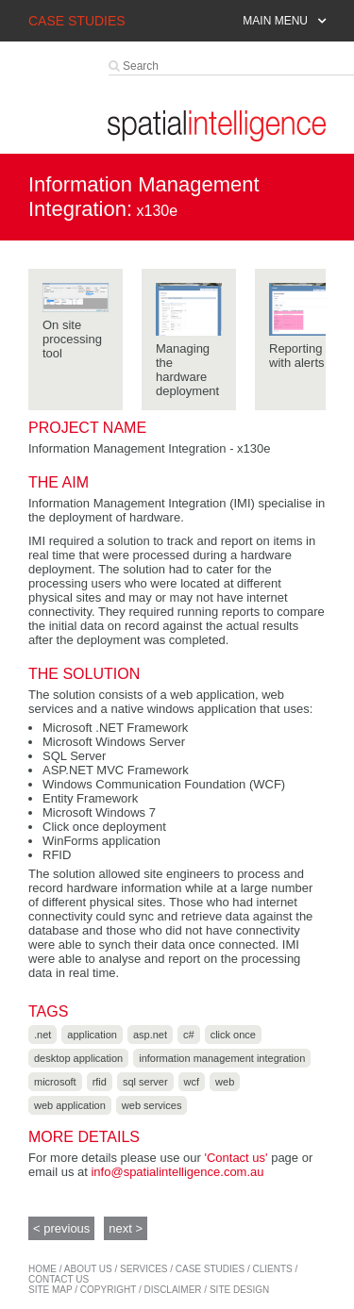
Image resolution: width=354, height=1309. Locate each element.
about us (88, 1269)
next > (126, 1228)
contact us (58, 1279)
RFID (100, 1081)
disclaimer (172, 1289)
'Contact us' (235, 1158)
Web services (152, 1105)
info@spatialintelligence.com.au (177, 1172)
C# (188, 1034)
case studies (210, 1269)
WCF (192, 1081)
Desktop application (78, 1058)
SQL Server (145, 1081)
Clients (273, 1269)
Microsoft (55, 1081)
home (42, 1269)
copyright (108, 1289)
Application (92, 1034)
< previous (61, 1228)
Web (224, 1081)
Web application (70, 1105)
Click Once (233, 1034)
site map (50, 1289)
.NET (42, 1034)
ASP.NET (150, 1034)
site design (239, 1289)
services (143, 1269)
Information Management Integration (222, 1058)
